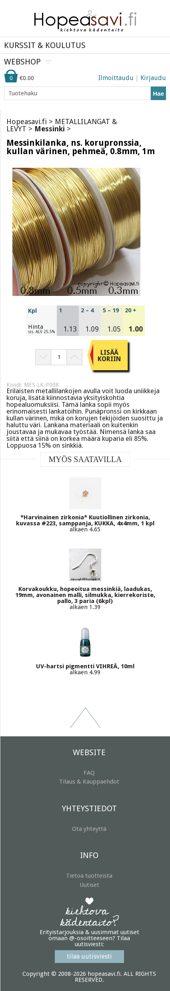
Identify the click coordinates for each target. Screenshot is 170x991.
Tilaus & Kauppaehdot (89, 781)
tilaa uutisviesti (89, 956)
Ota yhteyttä (89, 828)
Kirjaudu (153, 78)
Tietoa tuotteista (89, 875)
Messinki (49, 129)
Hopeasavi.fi (26, 121)
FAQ (89, 772)
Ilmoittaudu (116, 78)
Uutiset (89, 884)
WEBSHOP (22, 61)
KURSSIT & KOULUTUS (45, 45)
